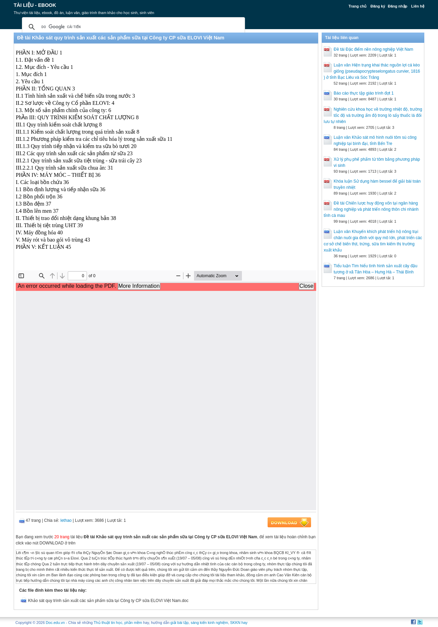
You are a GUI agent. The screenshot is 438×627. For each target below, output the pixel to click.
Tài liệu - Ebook (35, 5)
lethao (66, 520)
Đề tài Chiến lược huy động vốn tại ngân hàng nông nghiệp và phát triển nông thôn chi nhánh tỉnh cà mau (371, 209)
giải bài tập (179, 622)
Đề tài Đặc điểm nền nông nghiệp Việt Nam (373, 49)
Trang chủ (358, 6)
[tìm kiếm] (132, 27)
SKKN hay (239, 622)
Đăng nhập (398, 6)
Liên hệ (417, 6)
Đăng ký (378, 6)
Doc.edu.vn (55, 622)
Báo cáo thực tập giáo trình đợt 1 (364, 93)
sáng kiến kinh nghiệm (209, 622)
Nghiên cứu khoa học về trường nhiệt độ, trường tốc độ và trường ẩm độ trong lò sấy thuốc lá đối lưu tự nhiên (373, 115)
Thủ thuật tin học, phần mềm (118, 622)
